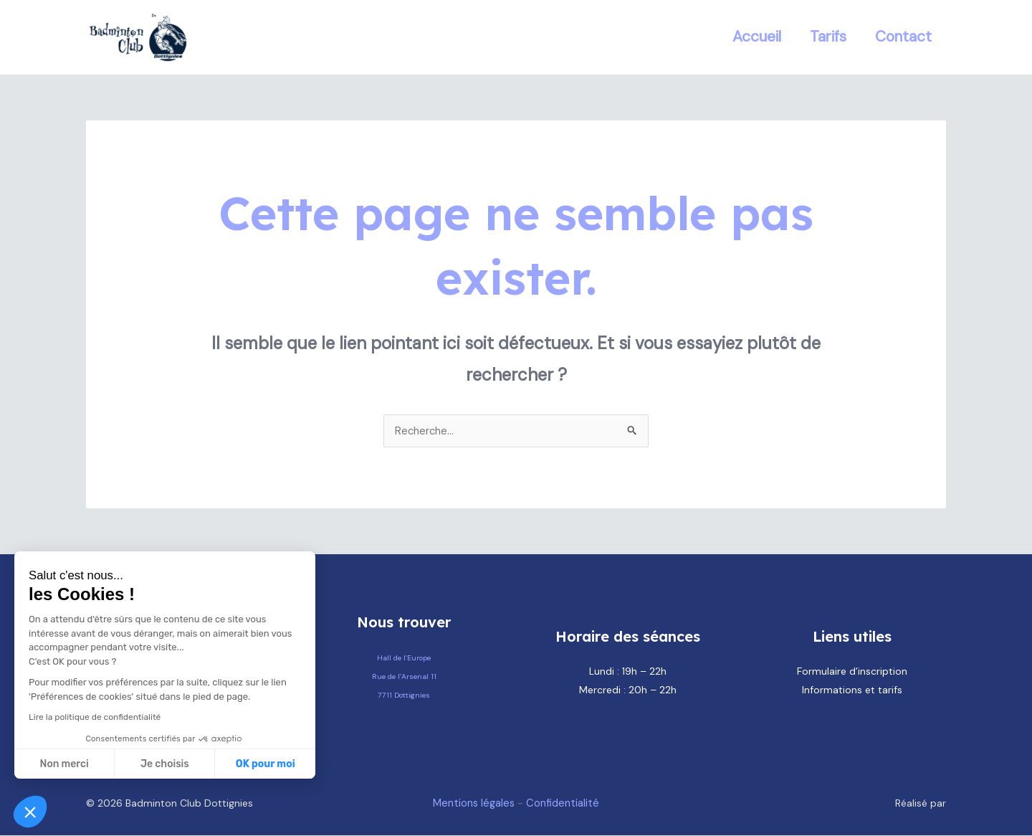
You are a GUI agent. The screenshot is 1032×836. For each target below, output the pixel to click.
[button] (30, 811)
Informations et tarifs (852, 690)
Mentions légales (471, 803)
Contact (902, 37)
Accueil (753, 37)
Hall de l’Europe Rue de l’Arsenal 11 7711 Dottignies (404, 676)
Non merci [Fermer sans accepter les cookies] (63, 764)
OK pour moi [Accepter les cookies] (265, 764)
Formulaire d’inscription (852, 671)
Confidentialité (565, 803)
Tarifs (826, 37)
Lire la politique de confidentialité (95, 717)
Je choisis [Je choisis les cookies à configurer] (164, 764)
